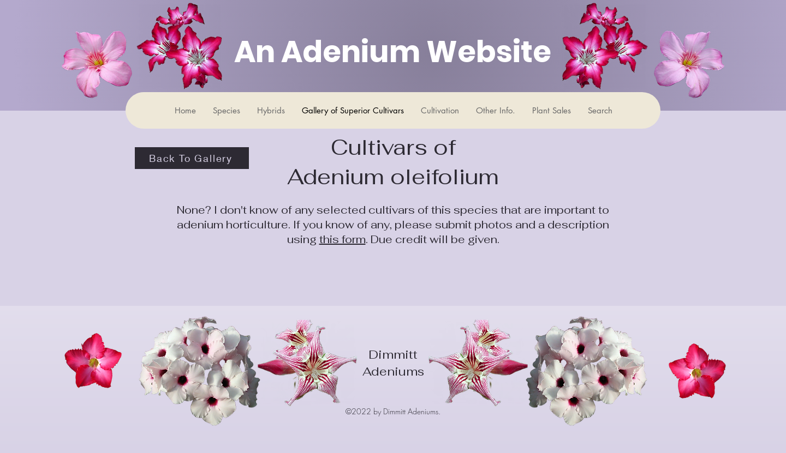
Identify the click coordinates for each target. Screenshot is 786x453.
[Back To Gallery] (192, 158)
